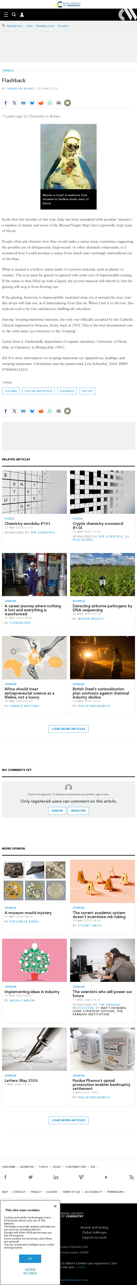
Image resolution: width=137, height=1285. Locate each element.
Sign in (57, 810)
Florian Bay (20, 623)
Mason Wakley (91, 619)
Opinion (8, 70)
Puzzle (10, 518)
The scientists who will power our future (102, 993)
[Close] (55, 1206)
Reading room (45, 26)
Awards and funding (94, 1227)
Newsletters (15, 26)
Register (78, 810)
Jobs (29, 26)
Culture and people (38, 391)
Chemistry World (21, 88)
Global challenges (94, 1232)
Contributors (76, 1166)
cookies (80, 1267)
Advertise (27, 1166)
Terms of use (71, 1191)
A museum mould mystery (28, 912)
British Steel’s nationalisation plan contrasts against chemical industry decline (101, 693)
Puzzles (63, 26)
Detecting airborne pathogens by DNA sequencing (102, 608)
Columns (11, 391)
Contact (19, 1191)
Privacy (36, 1191)
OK (30, 1258)
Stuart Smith (90, 925)
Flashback (67, 391)
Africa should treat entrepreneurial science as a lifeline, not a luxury (29, 693)
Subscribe (8, 1166)
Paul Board (83, 540)
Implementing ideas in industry (32, 991)
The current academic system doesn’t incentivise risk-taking (99, 914)
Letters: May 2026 (21, 1080)
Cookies (51, 1191)
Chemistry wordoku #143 (27, 523)
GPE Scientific (43, 532)
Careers (10, 601)
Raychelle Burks (24, 921)
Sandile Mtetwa (24, 706)
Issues (57, 1166)
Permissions (115, 1191)
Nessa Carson (22, 1000)
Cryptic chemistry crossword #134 (98, 525)
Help (5, 1191)
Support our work (94, 1237)
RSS (93, 1166)
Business (79, 601)
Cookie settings (30, 1271)
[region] (30, 1242)
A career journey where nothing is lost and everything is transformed (33, 610)
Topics (43, 1166)
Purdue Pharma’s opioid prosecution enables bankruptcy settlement (101, 1084)
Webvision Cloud (78, 1279)
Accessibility (93, 1191)
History (87, 391)
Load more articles (68, 729)
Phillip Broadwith (94, 706)
